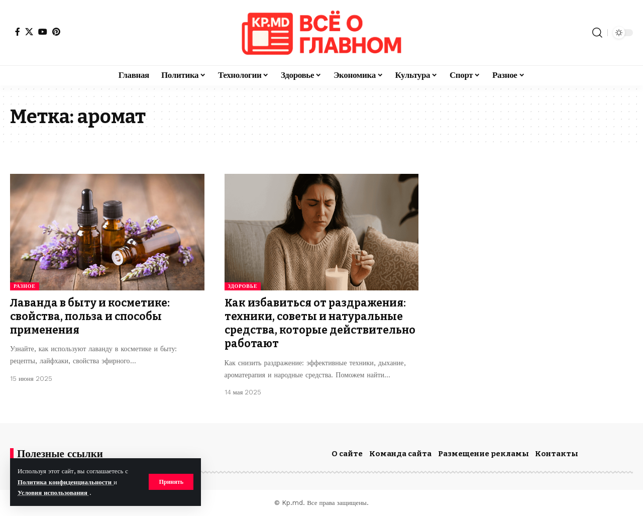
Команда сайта (400, 453)
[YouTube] (43, 32)
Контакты (556, 453)
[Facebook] (18, 32)
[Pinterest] (56, 32)
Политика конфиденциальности (66, 482)
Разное (25, 286)
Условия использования (53, 492)
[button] (171, 482)
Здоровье (243, 286)
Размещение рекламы (483, 453)
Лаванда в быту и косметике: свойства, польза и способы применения (90, 316)
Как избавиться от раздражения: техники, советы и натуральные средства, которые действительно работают (320, 323)
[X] (29, 32)
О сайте (347, 453)
